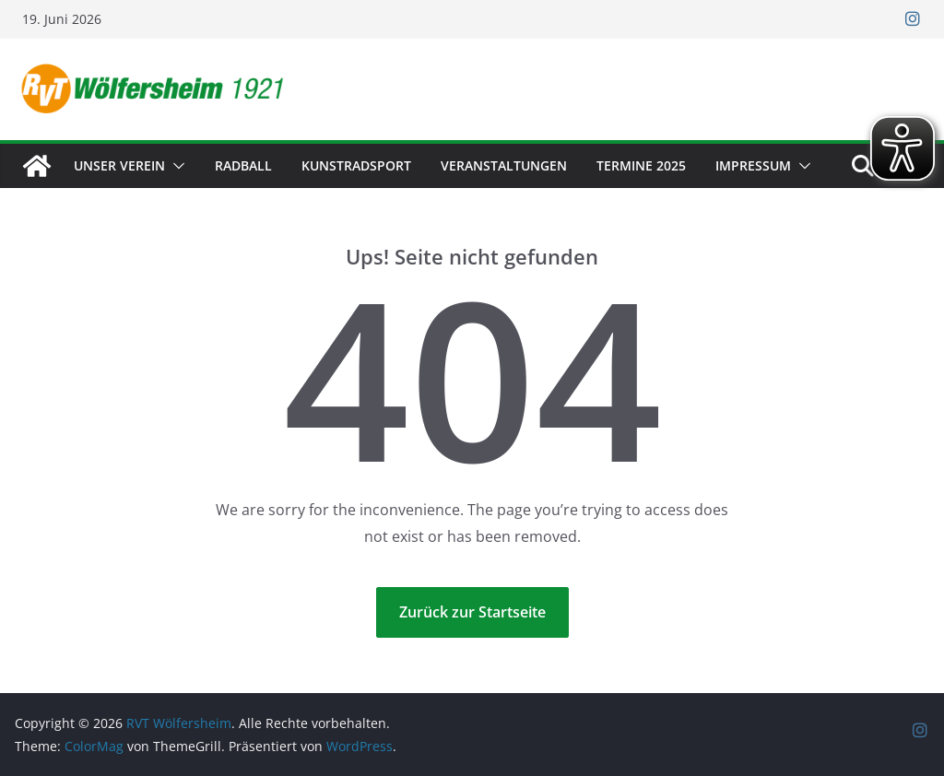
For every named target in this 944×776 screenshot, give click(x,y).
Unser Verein (119, 165)
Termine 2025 (641, 165)
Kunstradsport (356, 165)
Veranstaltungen (504, 165)
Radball (243, 165)
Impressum (753, 165)
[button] (175, 166)
